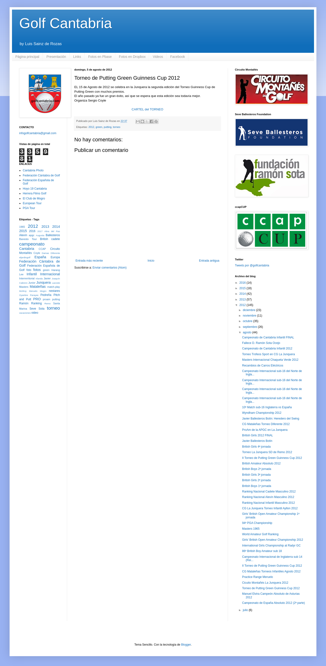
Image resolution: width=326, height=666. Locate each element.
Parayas (34, 295)
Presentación (56, 57)
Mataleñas (38, 286)
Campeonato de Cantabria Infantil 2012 (267, 348)
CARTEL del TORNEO (147, 109)
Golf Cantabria (65, 23)
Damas (45, 253)
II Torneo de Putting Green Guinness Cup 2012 (272, 458)
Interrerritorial (27, 278)
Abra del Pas (52, 231)
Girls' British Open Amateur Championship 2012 (272, 539)
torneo (116, 127)
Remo (47, 303)
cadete (55, 239)
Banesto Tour (28, 239)
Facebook (177, 57)
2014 (56, 226)
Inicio (151, 260)
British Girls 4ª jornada (256, 446)
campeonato (32, 243)
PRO (37, 299)
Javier (47, 278)
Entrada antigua (209, 260)
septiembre (250, 327)
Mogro (43, 291)
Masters (23, 286)
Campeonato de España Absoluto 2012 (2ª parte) (273, 603)
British (44, 239)
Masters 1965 (251, 528)
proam (46, 299)
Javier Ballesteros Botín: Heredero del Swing (270, 418)
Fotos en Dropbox (132, 57)
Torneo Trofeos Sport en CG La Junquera (268, 354)
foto (28, 270)
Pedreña (46, 295)
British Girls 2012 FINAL (257, 435)
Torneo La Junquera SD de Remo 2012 (267, 452)
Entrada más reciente (89, 260)
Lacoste (56, 283)
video (34, 312)
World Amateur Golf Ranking (260, 534)
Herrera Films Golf (34, 193)
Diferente (55, 253)
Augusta (40, 235)
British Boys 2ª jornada (256, 469)
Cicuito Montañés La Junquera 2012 (265, 582)
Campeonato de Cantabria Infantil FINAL (268, 337)
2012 (91, 127)
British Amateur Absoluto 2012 (261, 463)
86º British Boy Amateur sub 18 (262, 551)
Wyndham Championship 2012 (261, 412)
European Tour (32, 203)
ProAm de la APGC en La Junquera (264, 430)
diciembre (249, 310)
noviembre (250, 315)
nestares (54, 291)
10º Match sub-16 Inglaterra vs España (267, 407)
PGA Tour (29, 208)
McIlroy (23, 291)
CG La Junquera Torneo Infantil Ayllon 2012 (270, 508)
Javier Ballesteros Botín (257, 441)
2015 (23, 231)
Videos (158, 57)
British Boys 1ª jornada (256, 486)
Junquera (43, 282)
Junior (31, 282)
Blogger (186, 644)
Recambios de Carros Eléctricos (262, 365)
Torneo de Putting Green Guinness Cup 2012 (271, 588)
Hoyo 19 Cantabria (35, 188)
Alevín (23, 235)
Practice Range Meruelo (257, 577)
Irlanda (39, 278)
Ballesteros (53, 235)
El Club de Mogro (34, 198)
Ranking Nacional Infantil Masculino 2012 (268, 502)
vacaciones (25, 313)
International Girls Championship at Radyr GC (271, 545)
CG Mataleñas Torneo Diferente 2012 (266, 424)
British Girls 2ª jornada (256, 480)
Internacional (50, 274)
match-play (53, 286)
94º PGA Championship (257, 523)
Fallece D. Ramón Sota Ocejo (261, 343)
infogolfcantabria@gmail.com (37, 133)
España (40, 257)
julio (246, 610)
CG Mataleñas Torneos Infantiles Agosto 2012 (271, 571)
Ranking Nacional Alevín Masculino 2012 (268, 497)
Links (77, 57)
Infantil (32, 274)
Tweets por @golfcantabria (252, 265)
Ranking (36, 303)
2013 (45, 226)
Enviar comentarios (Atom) (110, 267)
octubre (248, 321)
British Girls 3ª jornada (256, 474)
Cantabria (26, 249)
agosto (247, 332)
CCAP (42, 248)
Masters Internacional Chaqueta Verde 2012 (270, 359)
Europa (55, 257)
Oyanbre (23, 295)
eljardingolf (24, 257)
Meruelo (33, 291)
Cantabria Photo (33, 170)
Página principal (27, 57)
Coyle (37, 253)
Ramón (24, 303)
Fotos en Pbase (100, 57)
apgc (31, 235)
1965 (22, 226)
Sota (42, 308)
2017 (39, 231)
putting (107, 127)
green (99, 127)
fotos (37, 270)
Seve (32, 308)
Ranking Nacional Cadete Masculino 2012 (269, 491)
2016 (32, 231)
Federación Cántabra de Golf (41, 175)
